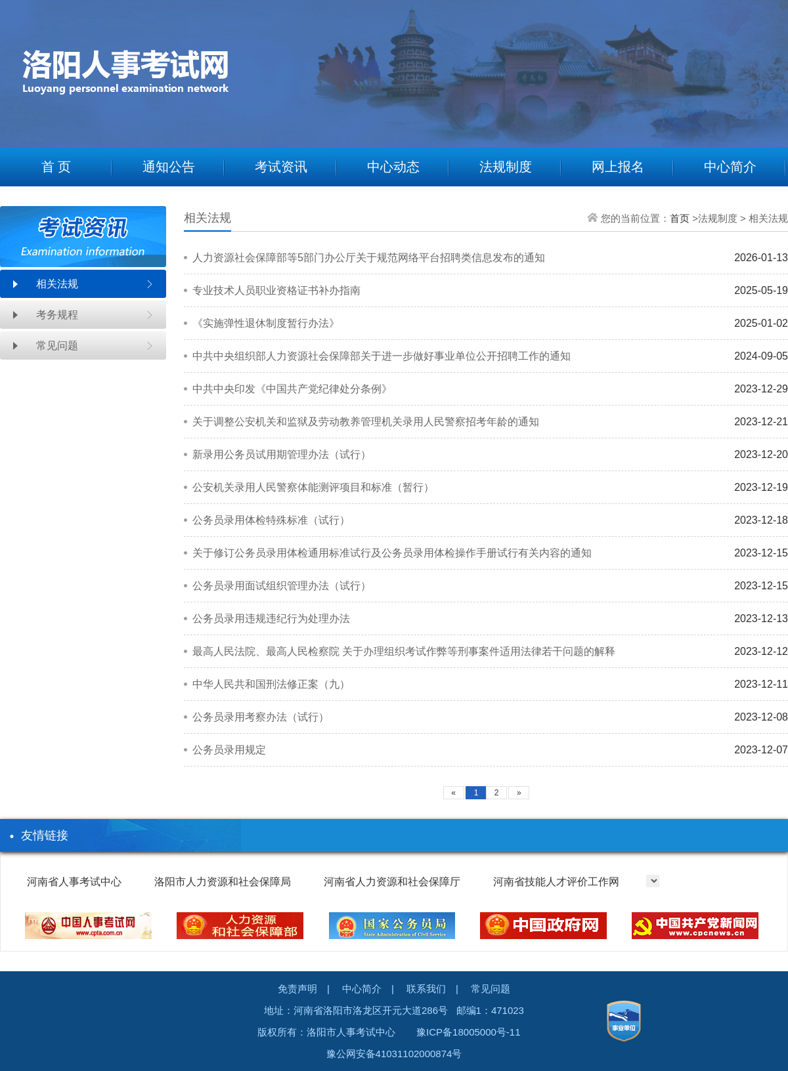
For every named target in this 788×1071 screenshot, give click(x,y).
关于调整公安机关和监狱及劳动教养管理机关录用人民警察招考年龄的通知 (365, 421)
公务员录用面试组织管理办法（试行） (281, 585)
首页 (680, 218)
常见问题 (57, 345)
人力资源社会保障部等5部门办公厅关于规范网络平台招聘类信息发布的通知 (368, 257)
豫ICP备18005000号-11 (468, 1032)
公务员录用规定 (229, 749)
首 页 (56, 166)
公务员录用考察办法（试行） (260, 717)
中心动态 (393, 166)
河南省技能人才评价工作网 (556, 881)
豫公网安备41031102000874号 (394, 1053)
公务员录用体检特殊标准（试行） (271, 520)
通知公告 (168, 166)
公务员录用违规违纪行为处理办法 (271, 618)
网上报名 (618, 166)
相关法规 (57, 283)
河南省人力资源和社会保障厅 (392, 881)
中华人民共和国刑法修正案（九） (271, 684)
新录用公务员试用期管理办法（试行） (281, 454)
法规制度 (505, 166)
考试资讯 (281, 166)
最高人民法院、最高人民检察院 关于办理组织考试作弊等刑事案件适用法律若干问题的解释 (403, 651)
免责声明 (297, 988)
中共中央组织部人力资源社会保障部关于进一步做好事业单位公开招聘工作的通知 (381, 356)
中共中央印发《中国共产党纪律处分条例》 (292, 388)
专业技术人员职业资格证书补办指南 (276, 290)
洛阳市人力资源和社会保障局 (222, 881)
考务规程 (57, 314)
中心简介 (730, 166)
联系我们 (426, 988)
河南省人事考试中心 (74, 881)
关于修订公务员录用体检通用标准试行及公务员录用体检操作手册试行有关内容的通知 (392, 552)
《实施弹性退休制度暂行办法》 (265, 323)
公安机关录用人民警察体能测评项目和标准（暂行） (313, 487)
